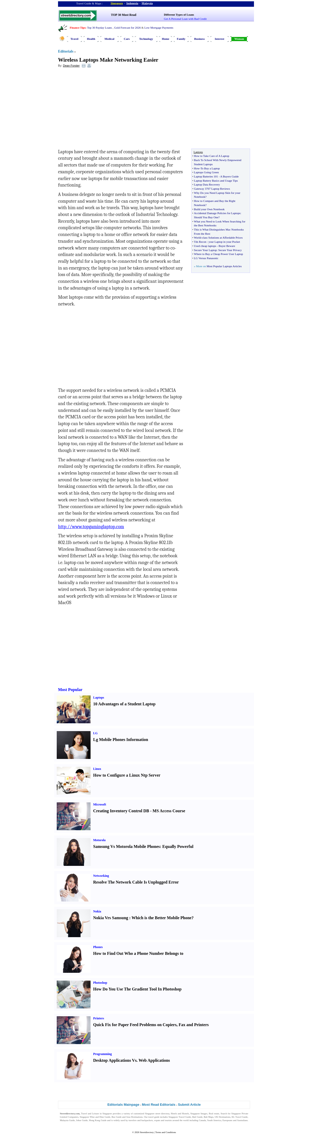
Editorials (65, 51)
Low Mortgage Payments (158, 27)
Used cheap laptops (205, 245)
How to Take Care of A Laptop (211, 155)
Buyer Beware (227, 245)
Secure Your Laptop (205, 250)
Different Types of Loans (179, 14)
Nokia (97, 911)
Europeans (227, 1120)
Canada (202, 1120)
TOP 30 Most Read (123, 15)
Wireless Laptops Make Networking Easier (108, 60)
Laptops (98, 697)
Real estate (214, 1113)
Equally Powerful (178, 846)
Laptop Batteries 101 (206, 176)
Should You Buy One (206, 217)
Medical (109, 38)
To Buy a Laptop (210, 168)
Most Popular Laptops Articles (224, 266)
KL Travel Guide (240, 1117)
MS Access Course (168, 811)
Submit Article (189, 1105)
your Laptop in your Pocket (224, 241)
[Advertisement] (100, 109)
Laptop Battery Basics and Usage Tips (216, 180)
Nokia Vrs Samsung (110, 918)
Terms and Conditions (165, 1132)
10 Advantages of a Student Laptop (124, 704)
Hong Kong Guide (97, 1120)
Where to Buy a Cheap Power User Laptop (218, 253)
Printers (98, 1018)
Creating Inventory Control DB (121, 811)
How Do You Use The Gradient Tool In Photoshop (137, 989)
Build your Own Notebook (209, 209)
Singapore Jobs (67, 1123)
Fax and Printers (194, 1024)
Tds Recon (200, 241)
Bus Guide (117, 1117)
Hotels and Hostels (180, 1113)
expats (157, 1120)
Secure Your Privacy (230, 250)
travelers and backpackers (141, 1120)
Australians (242, 1120)
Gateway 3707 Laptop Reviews (212, 188)
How (196, 168)
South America (214, 1120)
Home (165, 38)
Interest (219, 38)
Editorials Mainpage (123, 1105)
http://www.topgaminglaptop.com (91, 526)
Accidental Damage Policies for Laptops (217, 213)
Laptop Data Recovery (207, 184)
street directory (162, 1113)
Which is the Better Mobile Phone (162, 918)
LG (95, 733)
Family (181, 38)
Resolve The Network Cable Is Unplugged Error (136, 882)
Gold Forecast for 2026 (127, 27)
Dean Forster (71, 65)
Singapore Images (199, 1113)
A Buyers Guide (229, 176)
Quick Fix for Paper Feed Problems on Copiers (134, 1024)
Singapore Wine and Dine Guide (95, 1117)
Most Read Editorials (158, 1105)
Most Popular (70, 689)
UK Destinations (222, 1117)
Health (91, 38)
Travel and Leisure (90, 1113)
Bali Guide (197, 1117)
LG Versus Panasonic (206, 258)
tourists (168, 1120)
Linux (97, 769)
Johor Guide (82, 1120)
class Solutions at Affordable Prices (222, 237)
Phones (98, 947)
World (197, 237)
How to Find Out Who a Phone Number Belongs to (138, 953)
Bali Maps (208, 1117)
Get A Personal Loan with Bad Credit (185, 18)
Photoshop (100, 982)
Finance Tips (77, 27)
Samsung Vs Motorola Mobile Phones (126, 846)
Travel (74, 38)
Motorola (99, 840)
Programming (102, 1054)
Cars (127, 38)
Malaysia (147, 3)
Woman (239, 38)
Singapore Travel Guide (180, 1117)
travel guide (154, 1117)
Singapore (117, 3)
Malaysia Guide (67, 1120)
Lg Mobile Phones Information (120, 739)
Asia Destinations (134, 1117)
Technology (146, 38)
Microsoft (99, 804)
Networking (101, 876)
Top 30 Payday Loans (99, 27)
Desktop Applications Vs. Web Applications (131, 1060)
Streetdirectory (147, 1132)
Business (199, 38)
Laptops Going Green (206, 172)
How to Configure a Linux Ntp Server (126, 775)
